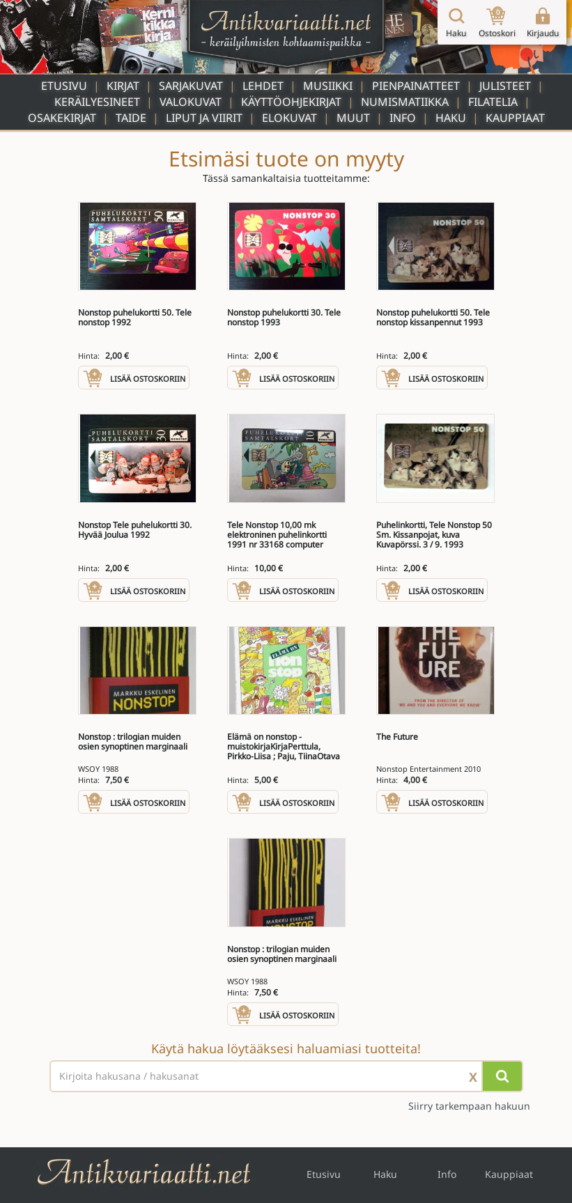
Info (402, 117)
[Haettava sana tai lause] (286, 1076)
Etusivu (64, 85)
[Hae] (502, 1076)
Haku (450, 117)
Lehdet (263, 85)
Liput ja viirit (204, 117)
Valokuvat (191, 101)
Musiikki (328, 85)
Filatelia (493, 101)
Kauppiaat (515, 117)
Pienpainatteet (416, 85)
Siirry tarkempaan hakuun (469, 1105)
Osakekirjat (62, 117)
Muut (353, 117)
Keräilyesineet (97, 101)
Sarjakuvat (191, 85)
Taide (131, 117)
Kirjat (123, 85)
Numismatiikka (405, 101)
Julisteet (505, 85)
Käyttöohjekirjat (291, 101)
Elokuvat (289, 117)
